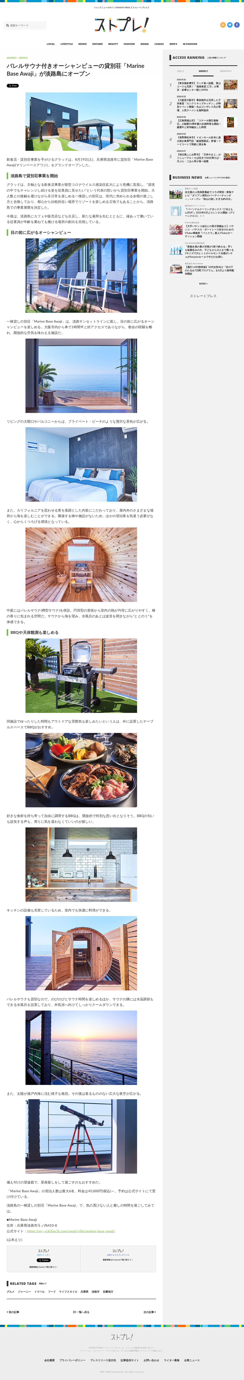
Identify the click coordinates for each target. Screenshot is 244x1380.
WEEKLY (203, 71)
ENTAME (97, 44)
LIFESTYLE (67, 44)
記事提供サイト (130, 1360)
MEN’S (173, 44)
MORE (203, 283)
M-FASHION (190, 44)
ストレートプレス (203, 296)
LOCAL (51, 44)
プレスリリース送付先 (103, 1360)
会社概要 (49, 1360)
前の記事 (13, 1312)
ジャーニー (24, 1291)
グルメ (11, 1291)
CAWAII (159, 44)
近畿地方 (108, 1291)
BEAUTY (113, 44)
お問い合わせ (151, 1360)
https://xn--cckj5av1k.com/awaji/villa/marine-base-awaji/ (71, 1231)
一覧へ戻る (81, 1312)
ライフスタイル (68, 1291)
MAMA (145, 44)
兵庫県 (84, 1291)
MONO (82, 44)
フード (52, 1291)
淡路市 (95, 1291)
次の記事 (150, 1312)
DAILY (180, 71)
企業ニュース (192, 1360)
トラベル (39, 1291)
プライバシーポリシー (72, 1360)
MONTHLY (226, 71)
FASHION (129, 44)
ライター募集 (171, 1360)
